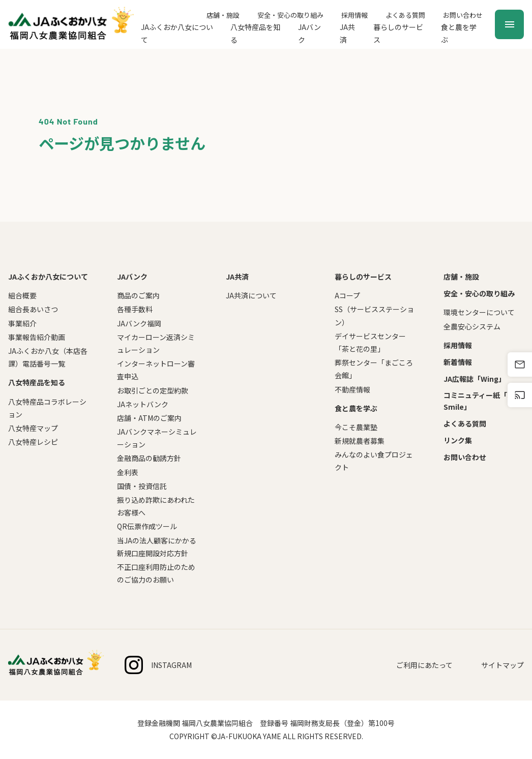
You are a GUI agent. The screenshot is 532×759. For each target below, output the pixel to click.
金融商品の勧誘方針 (149, 458)
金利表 (127, 472)
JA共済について (251, 295)
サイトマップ (502, 665)
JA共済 (347, 33)
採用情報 (354, 15)
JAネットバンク (142, 404)
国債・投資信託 (142, 486)
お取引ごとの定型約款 (152, 390)
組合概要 (22, 295)
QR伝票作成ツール (147, 526)
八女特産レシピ (33, 442)
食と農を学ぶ (459, 33)
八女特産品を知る (255, 33)
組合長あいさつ (33, 309)
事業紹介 (22, 323)
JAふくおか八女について (177, 33)
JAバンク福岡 (139, 323)
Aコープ (347, 295)
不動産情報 (352, 389)
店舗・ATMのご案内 (149, 418)
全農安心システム (472, 326)
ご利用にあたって (424, 665)
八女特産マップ (33, 428)
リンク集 (458, 440)
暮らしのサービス (398, 33)
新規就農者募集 (360, 441)
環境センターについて (479, 312)
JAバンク (309, 33)
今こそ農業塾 (356, 427)
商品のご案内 (138, 295)
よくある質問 (405, 15)
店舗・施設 (223, 15)
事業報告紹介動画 (36, 337)
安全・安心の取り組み (290, 15)
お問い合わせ (463, 15)
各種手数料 (135, 309)
